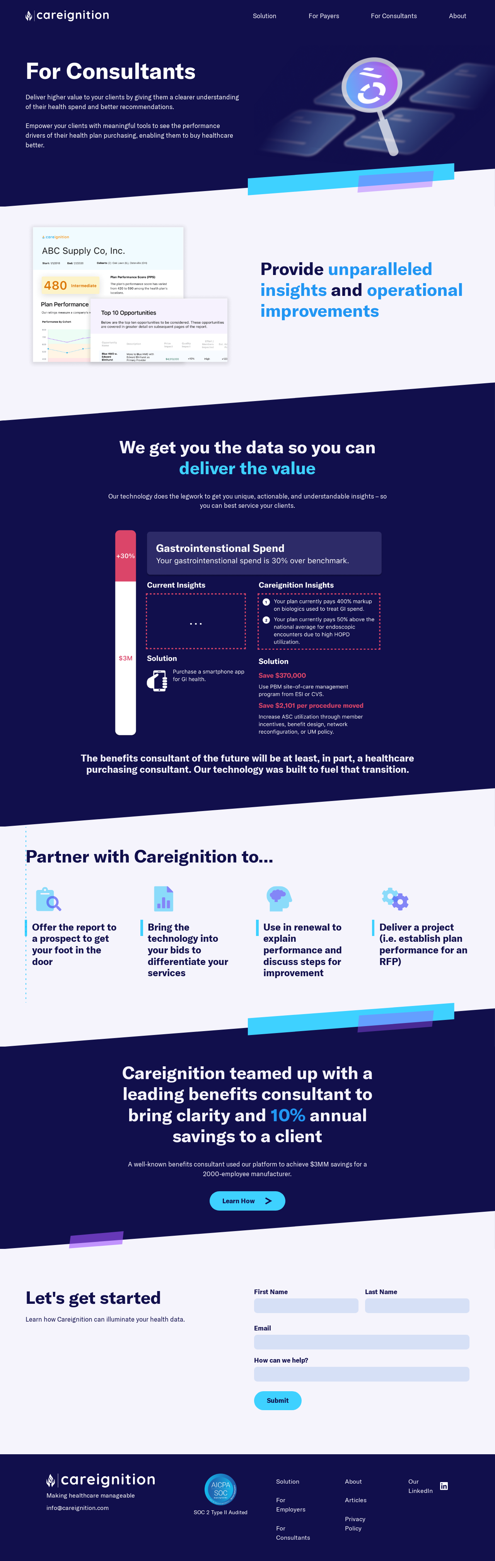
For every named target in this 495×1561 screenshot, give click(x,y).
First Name (271, 1292)
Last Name (381, 1292)
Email (262, 1328)
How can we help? (281, 1360)
